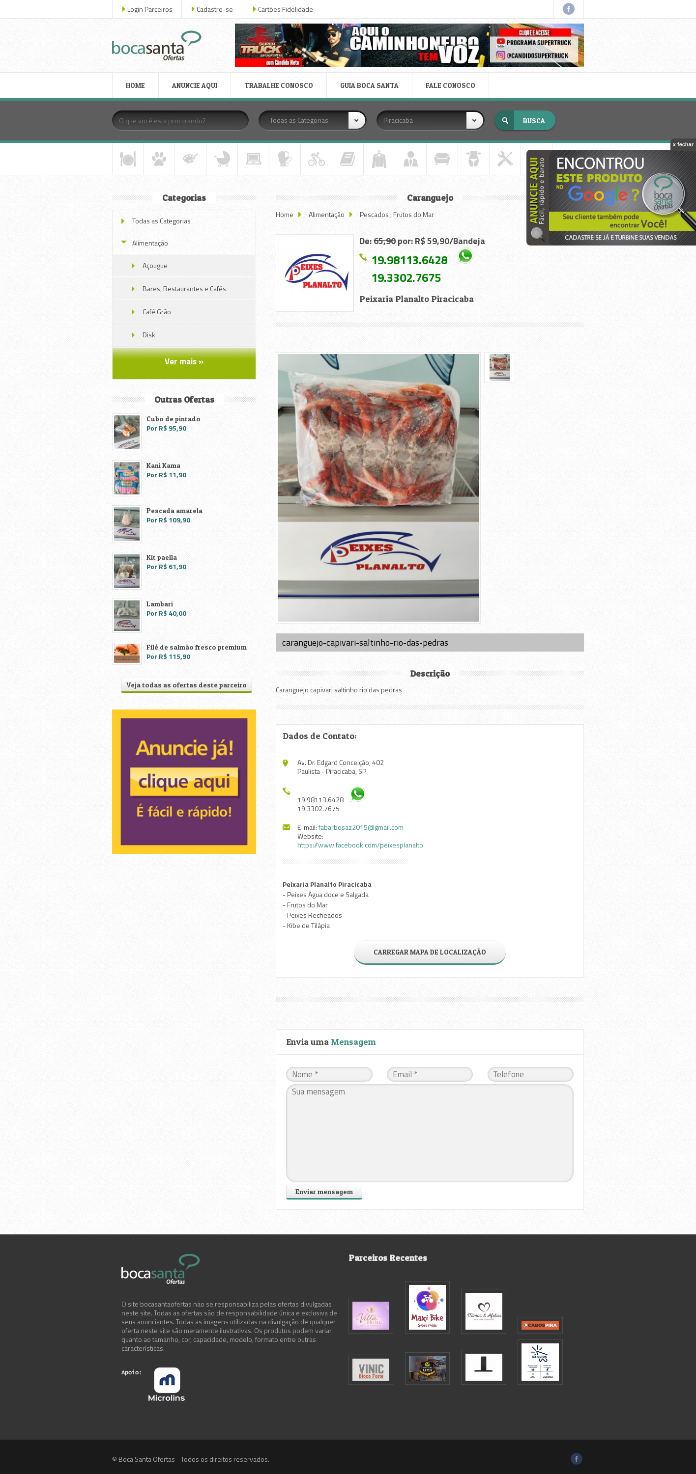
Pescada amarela (174, 510)
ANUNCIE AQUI (194, 85)
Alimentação (327, 214)
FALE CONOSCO (450, 85)
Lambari (159, 604)
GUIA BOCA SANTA (369, 85)
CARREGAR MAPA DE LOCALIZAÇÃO (430, 952)
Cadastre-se (215, 9)
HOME (135, 85)
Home (284, 214)
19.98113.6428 (409, 260)
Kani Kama (163, 465)
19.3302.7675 (406, 277)
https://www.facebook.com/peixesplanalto (360, 845)
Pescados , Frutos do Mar (397, 214)
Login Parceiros (150, 9)
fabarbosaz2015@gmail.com (361, 827)
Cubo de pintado (173, 418)
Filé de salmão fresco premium (196, 647)
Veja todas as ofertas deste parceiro (186, 685)
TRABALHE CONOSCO (278, 85)
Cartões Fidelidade (285, 9)
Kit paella (161, 557)
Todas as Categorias (161, 221)
